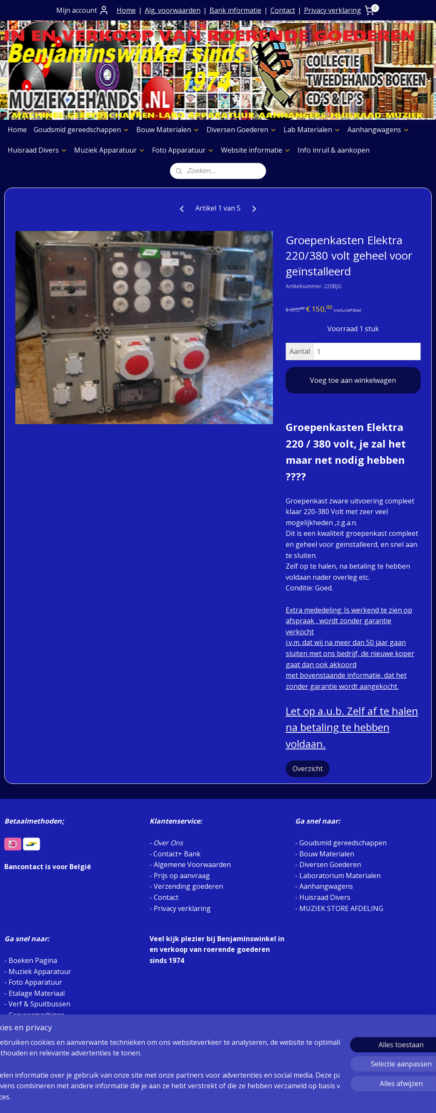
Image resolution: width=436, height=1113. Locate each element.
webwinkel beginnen (240, 1097)
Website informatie (256, 150)
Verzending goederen (188, 886)
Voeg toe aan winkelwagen (353, 380)
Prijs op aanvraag (182, 875)
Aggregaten (27, 1036)
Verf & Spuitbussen (39, 1004)
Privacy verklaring (332, 10)
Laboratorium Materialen (340, 875)
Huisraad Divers (37, 150)
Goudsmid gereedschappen (81, 129)
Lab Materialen (312, 129)
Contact (282, 10)
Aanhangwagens (378, 129)
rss (207, 1097)
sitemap (189, 1097)
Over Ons (168, 842)
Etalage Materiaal (37, 993)
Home (126, 10)
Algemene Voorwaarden (192, 864)
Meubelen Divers (36, 1058)
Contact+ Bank (177, 854)
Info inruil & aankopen (334, 150)
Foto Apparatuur (183, 150)
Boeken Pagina (33, 960)
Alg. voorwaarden (173, 10)
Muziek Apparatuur (109, 150)
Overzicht (308, 768)
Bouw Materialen (168, 129)
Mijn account (82, 10)
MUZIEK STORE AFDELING (341, 908)
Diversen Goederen (242, 129)
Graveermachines (36, 1015)
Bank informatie (235, 10)
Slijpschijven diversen (42, 1025)
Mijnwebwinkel (314, 1097)
